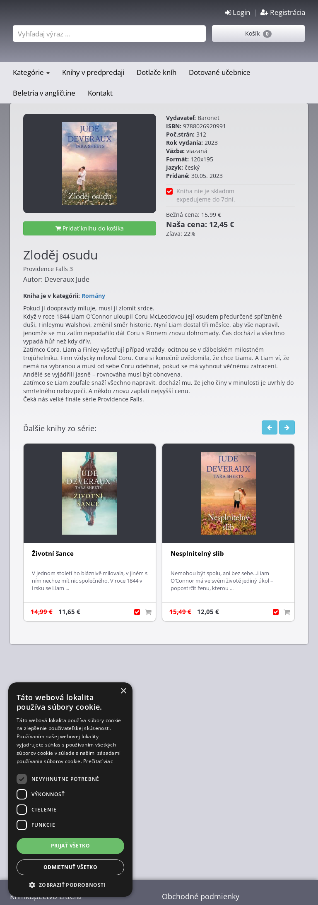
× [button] (123, 691)
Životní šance (53, 553)
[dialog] (70, 789)
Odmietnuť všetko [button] (70, 867)
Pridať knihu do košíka (89, 228)
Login (237, 12)
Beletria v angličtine (44, 93)
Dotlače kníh (156, 72)
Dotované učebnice (220, 72)
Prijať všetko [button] (70, 845)
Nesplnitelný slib (197, 553)
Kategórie (31, 72)
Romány (93, 296)
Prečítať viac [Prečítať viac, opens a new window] (98, 761)
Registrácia (282, 12)
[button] (70, 884)
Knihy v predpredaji (93, 72)
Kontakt (100, 93)
